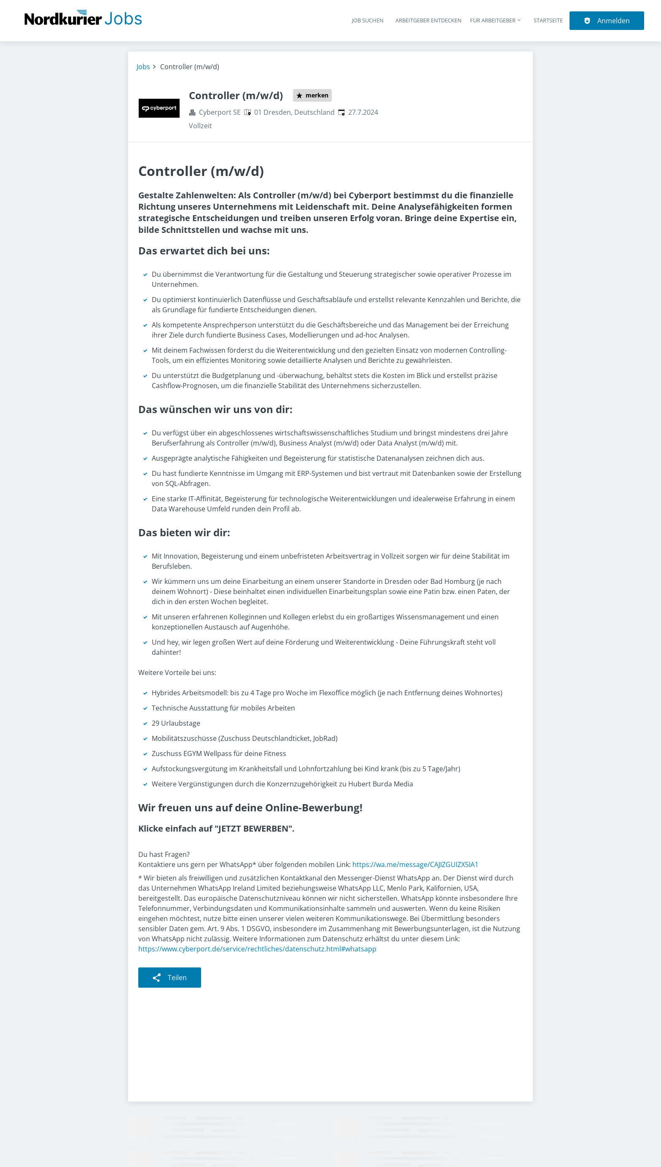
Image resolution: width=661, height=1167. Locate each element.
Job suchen (368, 20)
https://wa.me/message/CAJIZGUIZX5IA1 (415, 864)
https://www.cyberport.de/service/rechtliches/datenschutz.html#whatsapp (257, 949)
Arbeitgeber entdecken (428, 20)
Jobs (143, 66)
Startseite (548, 20)
